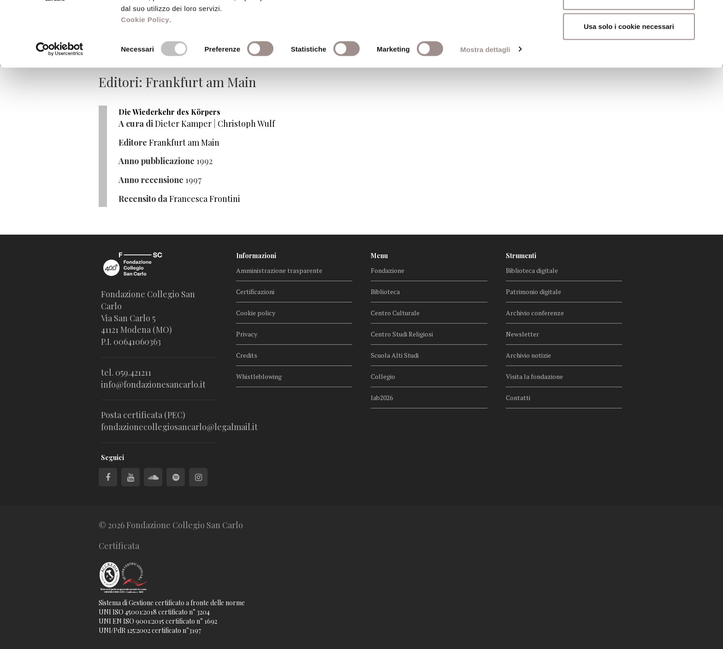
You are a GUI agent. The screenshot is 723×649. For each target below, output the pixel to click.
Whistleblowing (259, 376)
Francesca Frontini (204, 198)
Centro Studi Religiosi (402, 334)
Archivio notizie (528, 355)
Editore (133, 142)
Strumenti (521, 255)
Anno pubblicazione (157, 160)
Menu (379, 255)
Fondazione (387, 270)
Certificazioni (255, 291)
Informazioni (256, 255)
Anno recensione (151, 179)
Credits (246, 355)
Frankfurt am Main (184, 142)
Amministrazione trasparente (279, 270)
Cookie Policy (145, 78)
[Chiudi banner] (708, 14)
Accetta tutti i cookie (629, 24)
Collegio (383, 376)
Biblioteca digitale (532, 270)
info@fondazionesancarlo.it (153, 384)
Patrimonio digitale (533, 291)
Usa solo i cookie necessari (629, 84)
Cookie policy (255, 312)
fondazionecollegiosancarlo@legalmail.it (179, 426)
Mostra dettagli (485, 108)
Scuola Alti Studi (395, 355)
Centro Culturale (395, 312)
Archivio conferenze (535, 312)
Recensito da (143, 198)
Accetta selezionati (629, 55)
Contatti (518, 397)
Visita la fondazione (534, 376)
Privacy (246, 334)
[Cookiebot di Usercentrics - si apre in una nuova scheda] (59, 108)
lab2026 (382, 397)
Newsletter (522, 334)
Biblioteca (385, 291)
